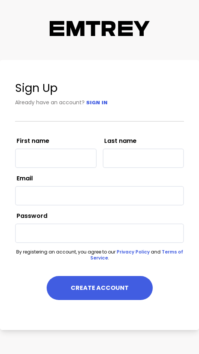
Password (32, 216)
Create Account (100, 288)
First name (33, 140)
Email (25, 178)
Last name (120, 140)
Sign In (97, 102)
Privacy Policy (133, 252)
